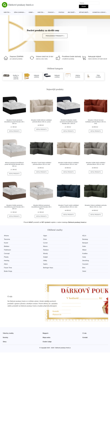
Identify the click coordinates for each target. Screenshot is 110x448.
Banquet (7, 242)
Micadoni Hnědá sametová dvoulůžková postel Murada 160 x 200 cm (14, 207)
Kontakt (85, 326)
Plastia (61, 249)
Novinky (5, 326)
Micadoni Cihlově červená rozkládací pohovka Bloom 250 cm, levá (95, 121)
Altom (6, 256)
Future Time (90, 256)
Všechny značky (8, 322)
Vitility (61, 253)
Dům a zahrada (19, 12)
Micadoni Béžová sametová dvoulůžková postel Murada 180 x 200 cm (41, 207)
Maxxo (61, 242)
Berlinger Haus (9, 260)
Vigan (33, 235)
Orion (6, 239)
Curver (88, 239)
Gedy (6, 253)
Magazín (45, 322)
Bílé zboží (71, 12)
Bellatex (34, 242)
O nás (84, 322)
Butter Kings (63, 260)
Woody (6, 249)
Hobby (31, 12)
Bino (33, 260)
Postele (61, 12)
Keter (88, 242)
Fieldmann (7, 246)
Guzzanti (62, 256)
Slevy (4, 330)
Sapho (34, 256)
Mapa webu (46, 326)
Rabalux (34, 246)
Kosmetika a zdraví (99, 12)
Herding (34, 253)
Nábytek (6, 12)
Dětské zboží (83, 12)
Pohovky (51, 12)
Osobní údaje (47, 330)
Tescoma (89, 235)
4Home (6, 235)
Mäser (61, 246)
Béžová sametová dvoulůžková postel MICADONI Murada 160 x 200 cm (14, 164)
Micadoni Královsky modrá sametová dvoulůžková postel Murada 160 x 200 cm (68, 121)
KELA (61, 235)
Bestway (34, 239)
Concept (89, 246)
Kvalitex (34, 249)
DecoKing (89, 253)
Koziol (61, 239)
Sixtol (88, 260)
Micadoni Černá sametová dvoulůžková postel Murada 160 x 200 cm (14, 121)
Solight (88, 249)
